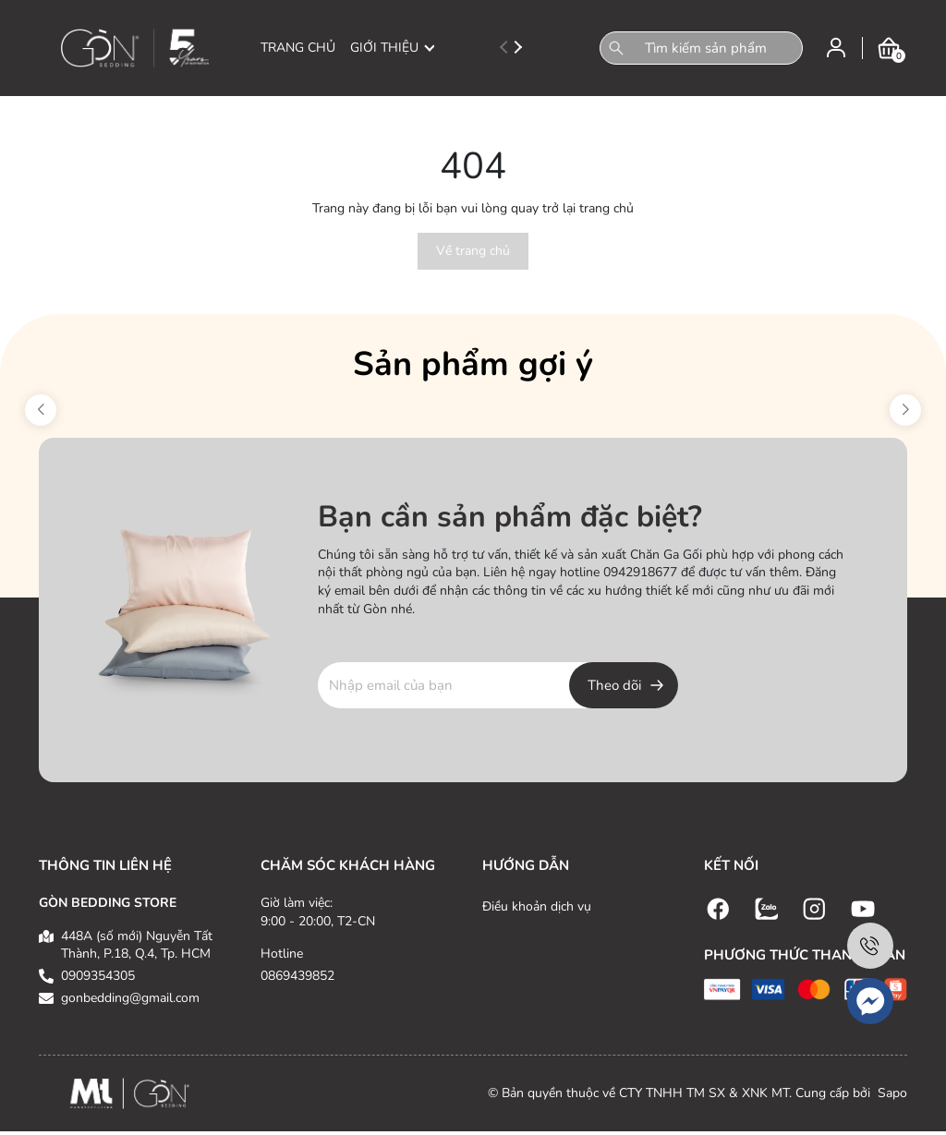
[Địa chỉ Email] (498, 685)
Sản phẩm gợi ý (473, 364)
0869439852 (297, 975)
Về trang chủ (473, 251)
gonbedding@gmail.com (130, 998)
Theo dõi (614, 685)
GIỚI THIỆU (392, 47)
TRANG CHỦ (298, 47)
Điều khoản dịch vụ (536, 906)
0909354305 (98, 975)
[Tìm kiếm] (616, 48)
